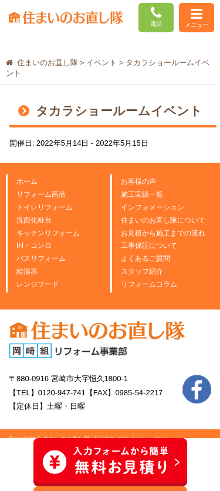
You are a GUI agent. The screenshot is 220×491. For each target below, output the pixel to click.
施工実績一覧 (142, 194)
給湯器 (27, 271)
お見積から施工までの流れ (163, 233)
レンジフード (37, 284)
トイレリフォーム (44, 207)
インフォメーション (152, 207)
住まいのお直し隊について (163, 220)
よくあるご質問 (145, 258)
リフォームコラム (149, 284)
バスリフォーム (41, 258)
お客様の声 (138, 181)
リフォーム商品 (41, 194)
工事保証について (149, 245)
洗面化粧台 (34, 220)
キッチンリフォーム (48, 233)
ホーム (27, 181)
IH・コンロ (34, 245)
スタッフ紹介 (142, 271)
